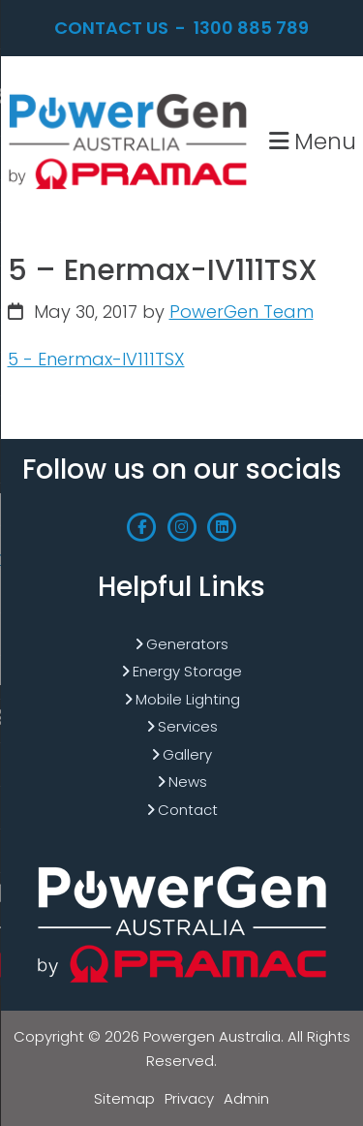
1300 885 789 (251, 28)
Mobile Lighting (188, 699)
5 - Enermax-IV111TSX (96, 359)
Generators (187, 644)
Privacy (189, 1098)
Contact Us (111, 28)
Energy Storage (187, 671)
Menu (312, 141)
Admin (246, 1098)
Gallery (187, 754)
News (187, 781)
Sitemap (124, 1098)
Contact (188, 809)
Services (188, 726)
